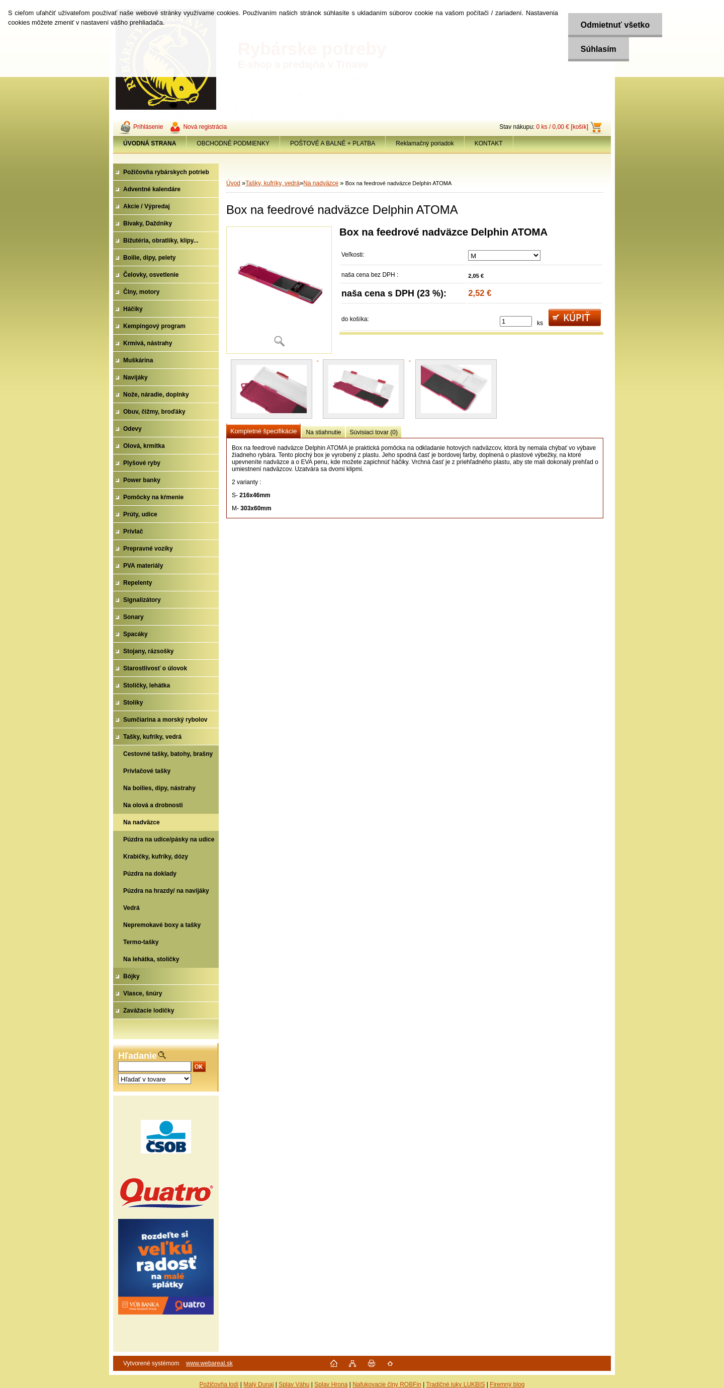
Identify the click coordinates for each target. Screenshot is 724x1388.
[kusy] (516, 321)
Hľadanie (137, 1056)
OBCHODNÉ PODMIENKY (233, 143)
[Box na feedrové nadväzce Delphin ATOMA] (279, 290)
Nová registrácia (205, 126)
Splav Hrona (330, 1384)
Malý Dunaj (258, 1384)
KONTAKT (489, 143)
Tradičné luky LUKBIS (455, 1384)
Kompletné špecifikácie (263, 431)
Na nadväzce (320, 183)
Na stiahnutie (323, 432)
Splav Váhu (294, 1384)
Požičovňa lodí (218, 1384)
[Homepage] (150, 143)
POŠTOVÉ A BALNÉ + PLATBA (332, 143)
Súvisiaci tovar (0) (374, 432)
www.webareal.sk (209, 1363)
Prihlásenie (148, 126)
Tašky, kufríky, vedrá (272, 183)
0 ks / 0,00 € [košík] (562, 126)
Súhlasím (598, 49)
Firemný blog (507, 1384)
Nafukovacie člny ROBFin (386, 1384)
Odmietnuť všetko (614, 25)
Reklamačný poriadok (425, 143)
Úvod (233, 183)
